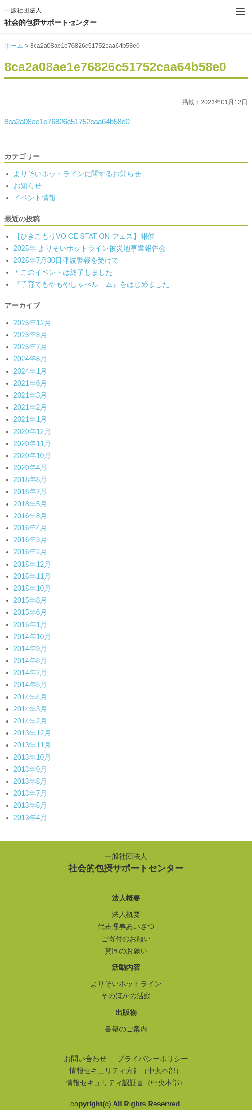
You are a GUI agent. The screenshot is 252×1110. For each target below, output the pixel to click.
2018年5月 (30, 504)
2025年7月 (30, 347)
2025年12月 (32, 323)
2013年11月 (32, 745)
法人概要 (126, 914)
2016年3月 (30, 540)
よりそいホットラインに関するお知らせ (77, 174)
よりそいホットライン (126, 984)
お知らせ (27, 186)
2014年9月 (30, 648)
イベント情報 (34, 197)
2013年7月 (30, 793)
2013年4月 (30, 818)
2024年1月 (30, 371)
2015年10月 (32, 588)
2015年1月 (30, 624)
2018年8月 (30, 479)
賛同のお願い (126, 951)
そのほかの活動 (126, 995)
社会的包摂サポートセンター (50, 15)
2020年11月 (32, 443)
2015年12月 (32, 564)
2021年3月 (30, 395)
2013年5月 (30, 805)
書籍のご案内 (126, 1029)
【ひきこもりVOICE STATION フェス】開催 (83, 236)
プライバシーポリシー (152, 1059)
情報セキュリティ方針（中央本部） (126, 1070)
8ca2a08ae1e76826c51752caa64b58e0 (67, 122)
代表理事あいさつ (126, 926)
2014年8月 (30, 660)
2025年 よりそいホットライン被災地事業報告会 (89, 248)
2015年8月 (30, 600)
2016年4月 (30, 528)
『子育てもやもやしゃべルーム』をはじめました (91, 284)
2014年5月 (30, 684)
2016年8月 (30, 516)
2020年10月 (32, 455)
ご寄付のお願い (126, 939)
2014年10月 (32, 636)
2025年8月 (30, 335)
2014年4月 (30, 697)
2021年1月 (30, 419)
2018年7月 (30, 491)
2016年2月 (30, 552)
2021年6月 (30, 383)
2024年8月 (30, 359)
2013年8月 (30, 781)
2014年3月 (30, 709)
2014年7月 (30, 672)
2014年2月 (30, 721)
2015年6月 (30, 612)
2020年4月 (30, 467)
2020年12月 (32, 431)
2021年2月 (30, 407)
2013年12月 (32, 733)
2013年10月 (32, 757)
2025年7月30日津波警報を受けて (66, 260)
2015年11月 (32, 576)
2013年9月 (30, 769)
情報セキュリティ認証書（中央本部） (126, 1082)
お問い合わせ (85, 1059)
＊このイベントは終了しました (63, 272)
